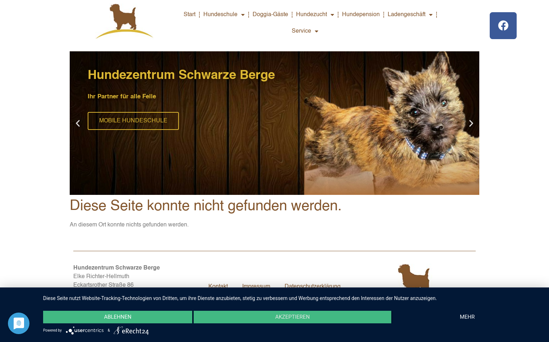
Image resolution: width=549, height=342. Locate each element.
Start (189, 15)
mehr (467, 317)
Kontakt (218, 287)
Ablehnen (117, 317)
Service (305, 31)
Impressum (256, 287)
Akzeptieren (292, 317)
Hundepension (361, 15)
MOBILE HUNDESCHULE (133, 121)
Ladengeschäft (410, 14)
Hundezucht (315, 14)
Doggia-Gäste (270, 15)
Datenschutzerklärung (313, 287)
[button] (77, 123)
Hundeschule (224, 14)
